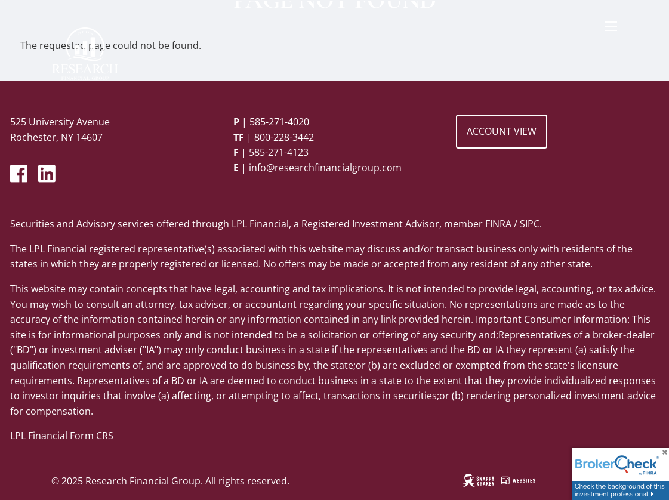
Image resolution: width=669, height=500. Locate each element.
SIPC (529, 223)
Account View (502, 131)
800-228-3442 (284, 137)
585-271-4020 (279, 121)
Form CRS (91, 435)
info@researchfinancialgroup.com (325, 167)
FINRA (498, 223)
